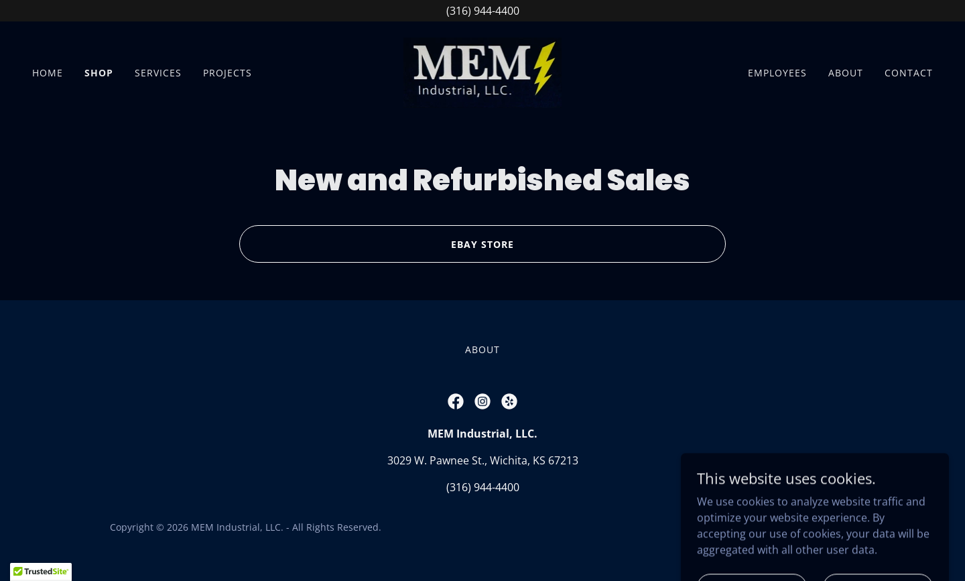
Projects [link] (227, 72)
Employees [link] (777, 72)
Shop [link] (98, 72)
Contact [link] (909, 72)
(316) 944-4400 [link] (482, 487)
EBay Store (482, 244)
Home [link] (47, 72)
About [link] (845, 72)
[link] (482, 71)
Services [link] (158, 72)
